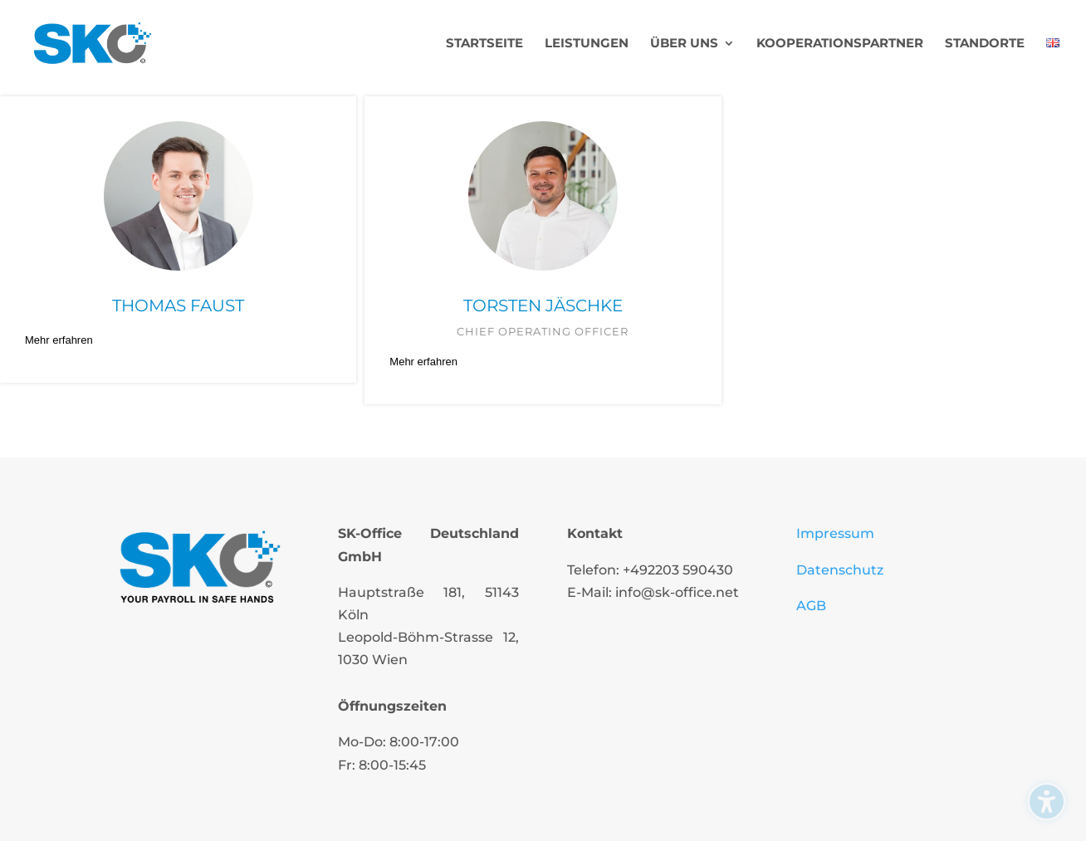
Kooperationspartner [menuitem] (839, 44)
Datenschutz (839, 570)
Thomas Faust (178, 305)
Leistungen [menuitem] (587, 44)
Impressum (835, 533)
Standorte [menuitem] (985, 44)
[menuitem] (1052, 61)
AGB (811, 606)
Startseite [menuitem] (484, 44)
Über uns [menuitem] (684, 44)
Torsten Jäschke (543, 305)
